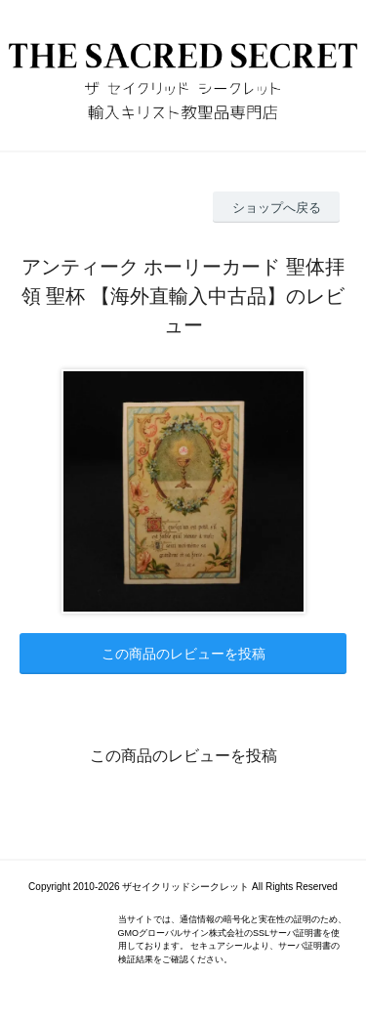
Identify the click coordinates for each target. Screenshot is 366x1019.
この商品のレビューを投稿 (183, 653)
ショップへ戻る (276, 207)
